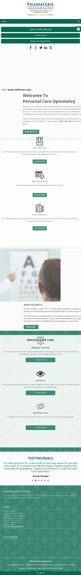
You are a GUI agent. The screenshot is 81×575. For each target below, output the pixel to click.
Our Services (39, 132)
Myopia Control (40, 332)
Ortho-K (40, 365)
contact (66, 337)
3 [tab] (39, 480)
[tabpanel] (40, 470)
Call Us (40, 573)
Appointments (39, 165)
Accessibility (31, 568)
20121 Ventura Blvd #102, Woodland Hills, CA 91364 (53, 565)
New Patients (39, 199)
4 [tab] (42, 480)
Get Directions (40, 35)
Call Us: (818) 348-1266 (40, 29)
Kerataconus (40, 396)
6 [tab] (48, 480)
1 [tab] (32, 480)
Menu (4, 21)
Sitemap (21, 568)
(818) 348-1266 (19, 565)
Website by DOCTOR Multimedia (50, 568)
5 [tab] (45, 480)
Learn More (39, 146)
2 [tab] (35, 480)
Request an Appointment (41, 41)
